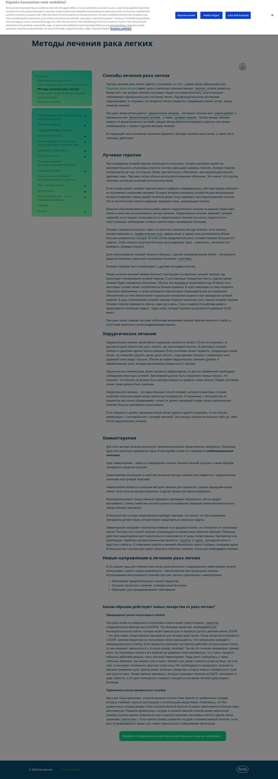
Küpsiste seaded (186, 11)
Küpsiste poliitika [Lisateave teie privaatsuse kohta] (121, 25)
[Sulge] (272, 12)
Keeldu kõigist (211, 11)
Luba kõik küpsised (238, 11)
